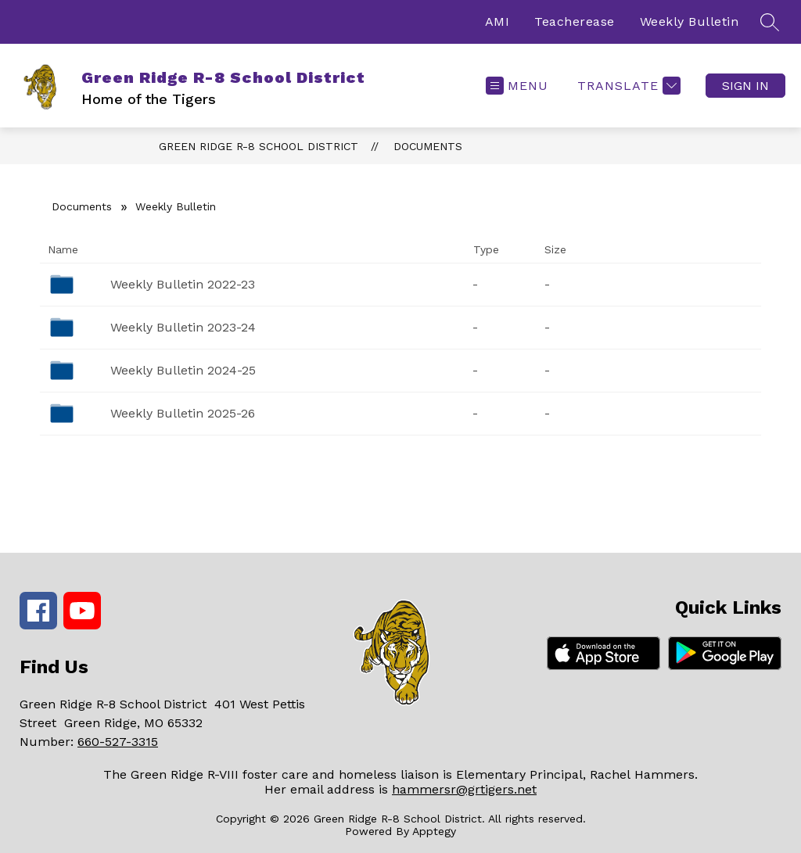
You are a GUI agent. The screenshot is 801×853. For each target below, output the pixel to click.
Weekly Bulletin (689, 21)
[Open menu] (517, 85)
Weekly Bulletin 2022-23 (182, 284)
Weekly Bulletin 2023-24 (183, 327)
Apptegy (434, 831)
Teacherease (574, 21)
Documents (427, 146)
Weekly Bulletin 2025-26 (182, 413)
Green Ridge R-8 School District (258, 146)
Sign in (745, 85)
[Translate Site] (627, 85)
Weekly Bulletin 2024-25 (183, 370)
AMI (497, 21)
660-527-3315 (117, 741)
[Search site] (769, 22)
